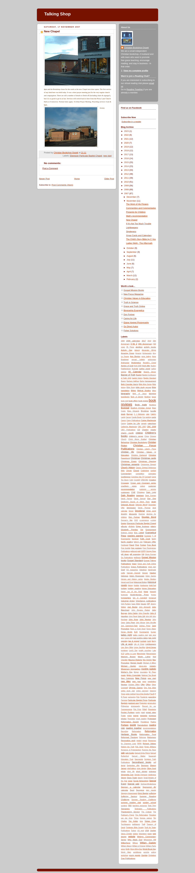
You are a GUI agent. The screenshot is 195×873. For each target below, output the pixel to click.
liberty (154, 641)
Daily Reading (128, 495)
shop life (130, 771)
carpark (144, 423)
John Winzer (140, 623)
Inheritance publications (146, 601)
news (144, 681)
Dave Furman (150, 495)
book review (143, 401)
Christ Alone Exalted (137, 439)
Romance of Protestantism (131, 750)
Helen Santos (151, 576)
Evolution (147, 536)
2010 (126, 182)
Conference (126, 477)
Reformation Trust (147, 734)
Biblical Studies (144, 390)
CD (138, 430)
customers (125, 492)
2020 (126, 143)
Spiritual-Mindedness (148, 784)
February (131, 279)
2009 (126, 186)
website (131, 836)
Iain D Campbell (140, 598)
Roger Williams (150, 747)
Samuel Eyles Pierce (142, 753)
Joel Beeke (132, 607)
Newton (124, 685)
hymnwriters (126, 598)
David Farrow (126, 499)
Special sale (133, 784)
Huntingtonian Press (139, 595)
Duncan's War (127, 520)
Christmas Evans (128, 461)
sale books (129, 753)
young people (134, 855)
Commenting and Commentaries (141, 208)
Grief (123, 570)
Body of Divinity (137, 397)
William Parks (151, 846)
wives (123, 849)
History (130, 585)
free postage (136, 548)
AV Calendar (134, 372)
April (129, 271)
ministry (153, 666)
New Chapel (131, 220)
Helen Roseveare (136, 576)
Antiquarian (125, 363)
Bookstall (125, 408)
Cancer (128, 417)
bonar (154, 397)
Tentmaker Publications (145, 809)
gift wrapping (135, 554)
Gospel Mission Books (134, 290)
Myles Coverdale (134, 675)
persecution (151, 703)
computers (152, 474)
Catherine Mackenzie (129, 427)
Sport (132, 790)
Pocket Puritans (128, 712)
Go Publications (127, 557)
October (131, 248)
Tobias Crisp (150, 821)
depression (131, 508)
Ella (141, 530)
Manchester (141, 654)
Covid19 (137, 480)
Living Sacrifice (139, 647)
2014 (126, 166)
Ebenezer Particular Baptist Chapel (86, 156)
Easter (123, 523)
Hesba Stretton (150, 579)
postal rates (151, 712)
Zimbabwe (152, 855)
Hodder (136, 585)
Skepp (123, 778)
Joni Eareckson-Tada (129, 626)
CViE (133, 492)
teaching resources (140, 806)
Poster (123, 716)
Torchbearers (126, 824)
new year (136, 681)
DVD (136, 520)
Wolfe (128, 849)
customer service (147, 489)
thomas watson (146, 818)
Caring (123, 423)
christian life (127, 452)
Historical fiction (140, 582)
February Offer (150, 542)
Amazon (138, 353)
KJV (136, 632)
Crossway (125, 483)
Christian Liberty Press (146, 449)
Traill (143, 824)
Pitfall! (144, 709)
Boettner (147, 397)
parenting (152, 697)
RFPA (139, 744)
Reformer (142, 737)
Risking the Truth (127, 747)
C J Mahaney (139, 414)
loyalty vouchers (145, 650)
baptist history (137, 378)
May (129, 268)
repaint (138, 740)
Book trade (141, 405)
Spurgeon (140, 790)
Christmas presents (130, 464)
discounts (133, 514)
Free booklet (125, 548)
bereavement (150, 381)
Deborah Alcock (127, 505)
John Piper (130, 623)
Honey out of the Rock (131, 592)
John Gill (141, 616)
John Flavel (133, 616)
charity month (127, 433)
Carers (123, 420)
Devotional (140, 511)
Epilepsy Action (127, 533)
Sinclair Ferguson (140, 775)
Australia (135, 369)
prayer (135, 716)
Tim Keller (133, 821)
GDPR (143, 551)
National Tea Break (149, 675)
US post (140, 831)
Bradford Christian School (141, 408)
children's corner (136, 436)
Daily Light (151, 492)
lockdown (124, 650)
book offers (133, 401)
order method (131, 694)
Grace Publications (139, 567)
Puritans (124, 725)
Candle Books (136, 417)
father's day (138, 542)
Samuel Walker (139, 756)
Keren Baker (151, 629)
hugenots (124, 595)
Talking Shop (57, 13)
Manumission (151, 654)
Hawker (153, 573)
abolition (139, 347)
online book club (128, 691)
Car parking (146, 417)
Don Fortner (129, 314)
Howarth (153, 592)
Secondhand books (141, 762)
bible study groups (143, 387)
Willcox (135, 843)
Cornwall (148, 477)
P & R (152, 694)
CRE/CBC (144, 480)
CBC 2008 (151, 427)
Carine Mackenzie (148, 420)
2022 (126, 135)
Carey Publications (133, 420)
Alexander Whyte (149, 350)
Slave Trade (132, 778)
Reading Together (135, 89)
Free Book (151, 545)
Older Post (109, 179)
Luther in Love (130, 654)
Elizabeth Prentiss (129, 530)
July (129, 260)
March (130, 275)
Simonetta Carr (127, 775)
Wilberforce (125, 843)
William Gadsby (148, 843)
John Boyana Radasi (140, 610)
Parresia (124, 700)
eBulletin (131, 526)
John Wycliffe (151, 623)
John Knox (133, 619)
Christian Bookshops (138, 442)
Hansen (145, 573)
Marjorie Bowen (128, 657)
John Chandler (143, 613)
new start (107, 156)
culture (142, 486)
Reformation (136, 731)
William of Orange (139, 846)
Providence (145, 722)
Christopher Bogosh (148, 464)
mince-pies (143, 666)
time (141, 821)
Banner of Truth (128, 375)
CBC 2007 (142, 427)
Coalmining (145, 471)
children (139, 433)
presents (143, 716)
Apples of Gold (127, 366)
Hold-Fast (152, 585)
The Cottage (146, 812)
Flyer (137, 545)
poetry (138, 712)
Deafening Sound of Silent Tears (135, 502)
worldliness (137, 852)
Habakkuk (143, 570)
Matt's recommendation (137, 216)
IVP (148, 604)
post (143, 712)
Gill (142, 554)
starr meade (151, 790)
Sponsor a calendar (130, 787)
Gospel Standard (135, 560)
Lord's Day (133, 650)
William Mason (126, 846)
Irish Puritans (126, 604)
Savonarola (139, 759)
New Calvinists (127, 678)
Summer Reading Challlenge (144, 800)
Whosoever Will (150, 840)
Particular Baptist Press (137, 700)
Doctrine (142, 514)
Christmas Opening (147, 461)
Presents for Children (136, 212)
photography (135, 706)
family (154, 539)
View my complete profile (135, 71)
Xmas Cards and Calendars (139, 235)
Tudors (133, 831)
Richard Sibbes (149, 744)
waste (149, 834)
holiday (124, 588)
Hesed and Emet (127, 582)
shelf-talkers (131, 768)
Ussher (153, 831)
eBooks (124, 526)
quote (133, 724)
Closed (136, 471)
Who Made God (135, 840)
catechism (152, 423)
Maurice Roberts (135, 660)
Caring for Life (130, 318)
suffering (152, 793)
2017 (126, 154)
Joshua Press (144, 626)
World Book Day (149, 849)
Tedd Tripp (152, 806)
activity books (150, 347)
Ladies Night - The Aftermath (139, 243)
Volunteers (143, 834)
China (147, 436)
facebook (135, 539)
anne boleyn (146, 356)
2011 (126, 178)
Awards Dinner (150, 372)
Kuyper (153, 632)
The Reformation (141, 815)
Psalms (153, 722)
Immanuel (152, 598)
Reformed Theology (129, 737)
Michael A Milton (149, 663)
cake (147, 414)
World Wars (126, 852)
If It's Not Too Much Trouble (138, 224)
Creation (152, 480)
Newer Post (44, 179)
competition (140, 474)
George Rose (151, 551)
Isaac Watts (135, 604)
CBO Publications (128, 430)
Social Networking (140, 781)
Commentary (126, 474)
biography (125, 393)
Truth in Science (131, 302)
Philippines (125, 706)
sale (123, 753)
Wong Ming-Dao (136, 849)
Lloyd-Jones (151, 647)
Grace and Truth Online (134, 306)
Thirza (136, 818)
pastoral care (133, 703)
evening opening (135, 536)
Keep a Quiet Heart (138, 629)
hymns (153, 595)
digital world (151, 511)
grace (134, 564)
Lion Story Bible (127, 647)
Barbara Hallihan (133, 381)
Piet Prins (137, 709)
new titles (126, 681)
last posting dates (140, 638)
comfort (153, 471)
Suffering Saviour (129, 796)
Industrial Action (128, 601)
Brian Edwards (133, 411)
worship (146, 852)
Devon (131, 511)
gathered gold (135, 551)
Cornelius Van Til (137, 477)
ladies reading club (140, 635)
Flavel (131, 545)
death (153, 502)
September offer (133, 765)
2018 (126, 150)
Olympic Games (136, 688)
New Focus (140, 678)
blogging (152, 394)
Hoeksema (144, 585)
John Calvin (133, 613)
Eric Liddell (139, 533)
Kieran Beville (126, 632)
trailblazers (136, 824)
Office (148, 685)
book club (124, 401)
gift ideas (125, 554)
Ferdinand (124, 545)
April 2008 (138, 366)
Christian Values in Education (137, 298)
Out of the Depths (142, 694)
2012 (126, 174)
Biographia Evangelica (134, 310)
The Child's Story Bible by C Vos (141, 239)
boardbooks (125, 397)
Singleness (131, 231)
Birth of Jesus (139, 394)
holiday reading (134, 588)
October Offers (134, 685)
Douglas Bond (149, 517)
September (132, 252)
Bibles (133, 390)
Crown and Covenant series (143, 483)
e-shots (153, 520)
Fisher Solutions (131, 330)
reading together (134, 728)
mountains (144, 672)
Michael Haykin (128, 666)
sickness (152, 771)
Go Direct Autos (131, 326)
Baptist (139, 375)
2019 (126, 147)
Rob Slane (139, 747)
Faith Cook (145, 539)
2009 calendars (133, 341)
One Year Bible (150, 688)
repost (145, 740)
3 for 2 (133, 344)
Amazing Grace (127, 353)
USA (147, 831)
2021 (126, 139)
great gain (152, 567)
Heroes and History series (132, 579)
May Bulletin (147, 660)
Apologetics (136, 363)
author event (144, 369)
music (123, 675)
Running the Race (149, 750)
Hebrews (124, 576)
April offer (146, 366)
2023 (126, 131)
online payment (142, 691)
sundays (124, 806)
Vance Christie (126, 834)
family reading (127, 542)
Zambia (144, 855)
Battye (142, 381)
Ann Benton (135, 356)
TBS (130, 806)
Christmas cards (148, 458)
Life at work (127, 644)
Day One (151, 499)
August (130, 256)
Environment (151, 530)
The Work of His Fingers (137, 204)
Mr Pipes (152, 672)
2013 (126, 170)
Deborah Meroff (141, 505)
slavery (140, 778)
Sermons (144, 765)
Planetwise (152, 709)
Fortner (143, 545)
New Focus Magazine (133, 294)
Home (77, 179)
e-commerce (144, 520)
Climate (129, 471)
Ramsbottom (142, 725)
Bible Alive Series (145, 384)
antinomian (152, 359)
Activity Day (126, 350)
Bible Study (131, 387)
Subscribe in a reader (131, 122)
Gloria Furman (150, 554)
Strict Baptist (143, 793)
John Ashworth (145, 607)
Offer (143, 685)
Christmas (135, 458)
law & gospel (133, 641)
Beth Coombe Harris (129, 384)
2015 (126, 162)
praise (129, 716)
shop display (141, 768)
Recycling (124, 731)
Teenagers (125, 809)
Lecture (143, 641)
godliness (137, 557)
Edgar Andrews (142, 526)
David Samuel (140, 499)
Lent (149, 641)
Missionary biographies (130, 669)
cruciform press (128, 486)
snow (130, 781)
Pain (138, 697)
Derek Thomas (144, 508)
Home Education (149, 588)
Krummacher (144, 632)
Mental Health (136, 663)
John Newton (145, 619)
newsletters (152, 681)
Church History (128, 467)
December (132, 197)
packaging (132, 697)
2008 (126, 189)
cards (153, 417)
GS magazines (132, 570)
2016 (126, 158)
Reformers (151, 737)
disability (124, 514)
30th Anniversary (145, 344)
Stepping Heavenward (129, 793)
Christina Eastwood (139, 455)
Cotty (131, 480)
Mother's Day (127, 672)
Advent (137, 350)
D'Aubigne (141, 492)
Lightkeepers (132, 227)
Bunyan (130, 414)
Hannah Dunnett (133, 573)
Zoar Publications (128, 858)
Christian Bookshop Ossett (136, 48)
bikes (154, 390)
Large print (129, 638)
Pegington (143, 703)
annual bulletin (138, 359)
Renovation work (128, 740)
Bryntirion (145, 411)
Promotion (131, 719)
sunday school (149, 802)
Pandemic (144, 697)
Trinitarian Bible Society (135, 827)
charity (153, 430)
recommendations (149, 728)
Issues (143, 604)
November (132, 201)
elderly (153, 526)
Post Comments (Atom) (62, 185)
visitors (135, 834)
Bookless (152, 405)
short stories (141, 771)
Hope (146, 592)
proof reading (141, 719)
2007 (126, 193)
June (129, 264)
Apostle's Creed (149, 363)
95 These (130, 347)
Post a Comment (50, 168)
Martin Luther (144, 657)
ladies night (126, 635)
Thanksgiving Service (130, 812)
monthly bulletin (148, 669)
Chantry (145, 430)
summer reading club (131, 802)
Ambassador (147, 353)
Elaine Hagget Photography (136, 322)
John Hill (149, 616)
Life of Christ (139, 644)
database (140, 495)
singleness (152, 775)
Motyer (136, 672)
